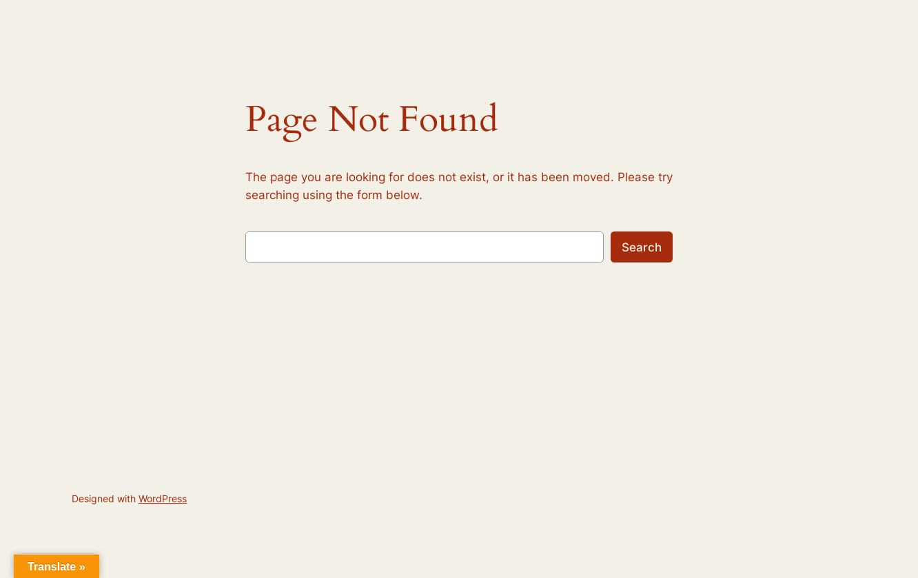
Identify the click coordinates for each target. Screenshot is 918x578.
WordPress (163, 498)
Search (642, 247)
